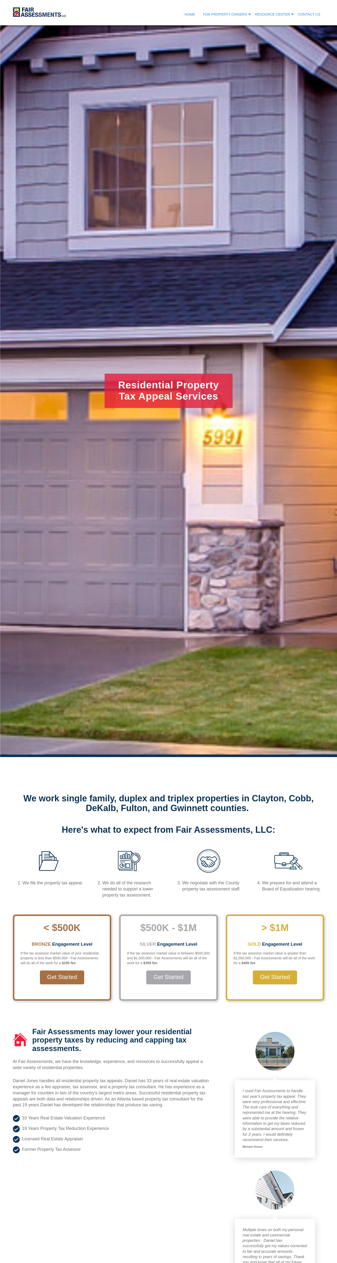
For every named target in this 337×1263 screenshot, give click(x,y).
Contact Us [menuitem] (309, 14)
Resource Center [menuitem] (272, 14)
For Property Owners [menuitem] (225, 14)
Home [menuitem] (190, 14)
